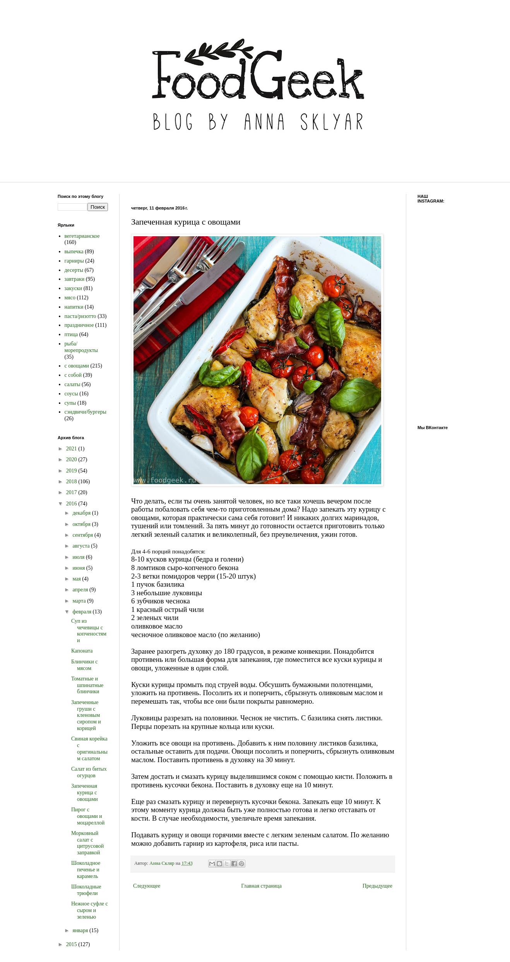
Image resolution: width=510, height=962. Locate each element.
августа (81, 546)
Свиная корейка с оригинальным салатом (89, 748)
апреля (80, 590)
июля (79, 557)
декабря (82, 513)
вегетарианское (82, 236)
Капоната (82, 651)
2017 (72, 492)
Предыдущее (377, 886)
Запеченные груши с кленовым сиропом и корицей (86, 715)
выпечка (74, 251)
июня (79, 568)
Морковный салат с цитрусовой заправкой (87, 842)
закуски (73, 288)
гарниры (74, 261)
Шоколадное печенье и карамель (85, 869)
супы (70, 403)
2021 (72, 449)
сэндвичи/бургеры (85, 412)
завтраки (75, 279)
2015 (72, 944)
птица (71, 334)
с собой (73, 375)
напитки (74, 307)
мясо (70, 298)
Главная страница (261, 886)
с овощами (77, 366)
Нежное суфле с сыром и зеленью (89, 910)
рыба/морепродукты (81, 347)
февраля (82, 612)
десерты (74, 270)
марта (79, 601)
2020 (72, 459)
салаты (72, 384)
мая (77, 579)
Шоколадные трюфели (86, 890)
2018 (72, 481)
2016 (72, 504)
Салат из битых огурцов (89, 772)
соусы (71, 394)
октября (82, 524)
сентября (83, 535)
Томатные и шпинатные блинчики (87, 685)
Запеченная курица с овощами (84, 792)
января (80, 930)
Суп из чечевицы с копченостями (88, 630)
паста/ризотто (80, 316)
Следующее (146, 886)
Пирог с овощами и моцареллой (87, 816)
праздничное (79, 325)
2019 (72, 471)
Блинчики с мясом (84, 665)
